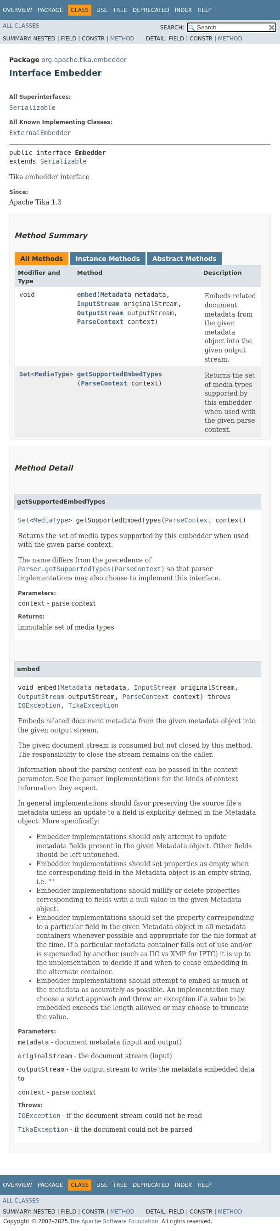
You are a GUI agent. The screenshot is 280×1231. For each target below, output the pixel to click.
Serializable (32, 107)
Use (101, 10)
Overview (17, 10)
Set (25, 374)
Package (50, 10)
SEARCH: (172, 27)
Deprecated (151, 10)
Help (204, 10)
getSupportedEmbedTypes (119, 374)
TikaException (93, 705)
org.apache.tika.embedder (83, 59)
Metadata (115, 294)
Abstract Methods (184, 258)
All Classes (21, 26)
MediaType (52, 374)
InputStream (98, 303)
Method (122, 38)
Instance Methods (107, 258)
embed (86, 294)
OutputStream (100, 313)
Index (183, 10)
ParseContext (100, 321)
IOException (39, 705)
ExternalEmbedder (40, 132)
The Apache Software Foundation (114, 1221)
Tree (120, 10)
